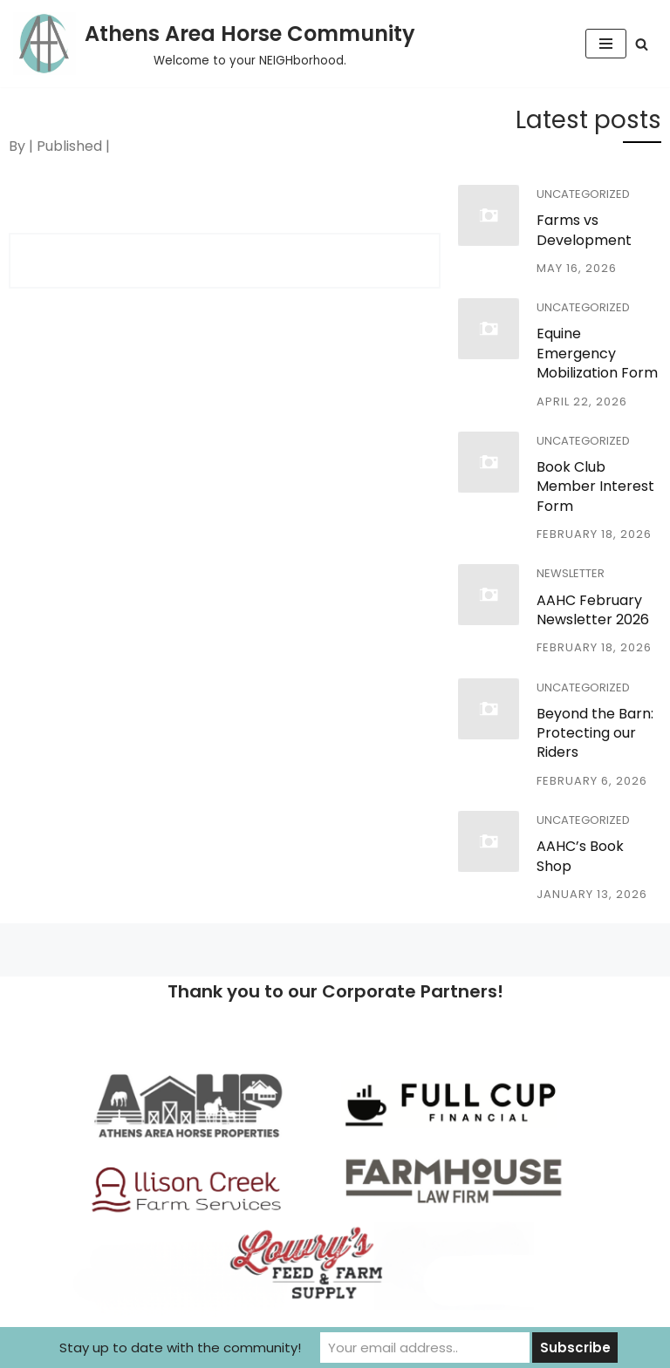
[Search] (641, 44)
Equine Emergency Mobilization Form (597, 353)
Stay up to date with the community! (180, 1347)
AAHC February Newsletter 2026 (593, 610)
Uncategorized (583, 194)
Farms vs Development (584, 229)
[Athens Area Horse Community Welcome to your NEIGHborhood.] (214, 43)
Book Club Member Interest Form (595, 486)
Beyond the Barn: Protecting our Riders (595, 733)
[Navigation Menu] (605, 43)
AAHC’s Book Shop (580, 855)
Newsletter (571, 573)
